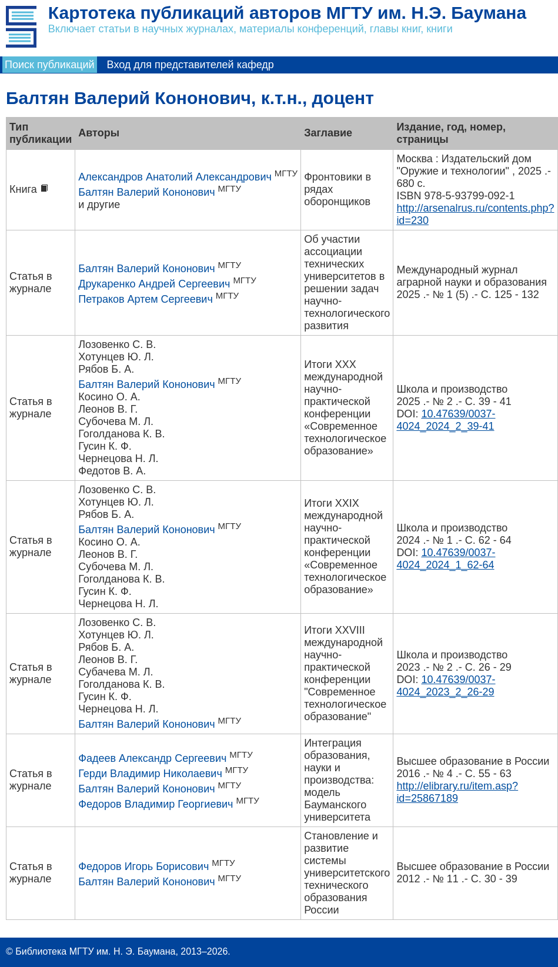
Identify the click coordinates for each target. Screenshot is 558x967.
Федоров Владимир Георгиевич (155, 804)
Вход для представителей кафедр (190, 65)
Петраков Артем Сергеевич (145, 299)
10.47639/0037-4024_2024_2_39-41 (445, 420)
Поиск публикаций (50, 65)
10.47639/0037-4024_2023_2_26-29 (445, 686)
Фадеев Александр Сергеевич (152, 758)
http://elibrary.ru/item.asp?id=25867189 (457, 792)
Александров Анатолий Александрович (175, 177)
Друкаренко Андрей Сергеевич (154, 284)
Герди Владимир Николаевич (150, 773)
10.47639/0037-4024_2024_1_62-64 (445, 559)
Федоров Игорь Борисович (143, 866)
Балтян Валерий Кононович (146, 192)
